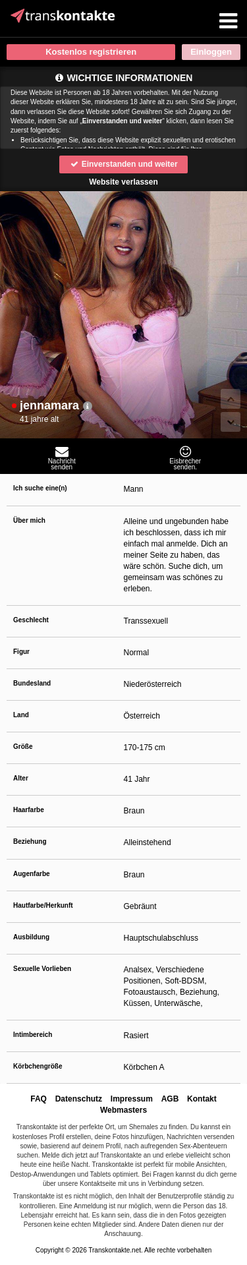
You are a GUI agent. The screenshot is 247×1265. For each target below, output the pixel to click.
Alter (20, 778)
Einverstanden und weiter (123, 164)
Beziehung (30, 841)
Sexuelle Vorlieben (42, 968)
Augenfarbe (31, 873)
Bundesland (32, 683)
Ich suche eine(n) (40, 488)
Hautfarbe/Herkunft (43, 905)
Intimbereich (32, 1034)
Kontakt (202, 1098)
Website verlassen (123, 182)
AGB (170, 1098)
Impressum (132, 1098)
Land (21, 715)
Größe (22, 746)
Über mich (29, 520)
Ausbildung (31, 937)
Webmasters (123, 1110)
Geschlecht (31, 620)
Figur (21, 651)
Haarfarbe (28, 809)
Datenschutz (78, 1098)
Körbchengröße (37, 1066)
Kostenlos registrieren (90, 52)
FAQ (38, 1098)
